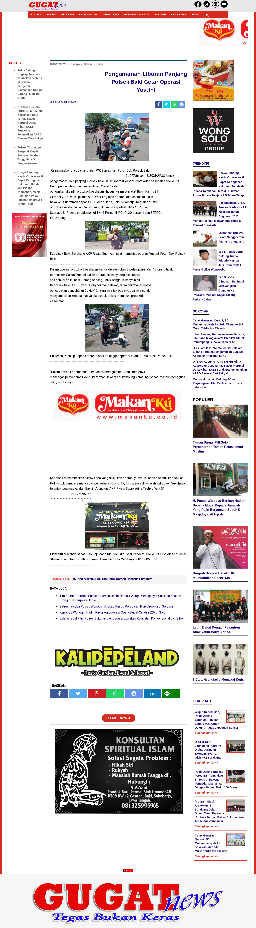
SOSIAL (196, 14)
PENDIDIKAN (111, 14)
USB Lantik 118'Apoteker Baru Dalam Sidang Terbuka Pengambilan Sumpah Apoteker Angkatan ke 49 (218, 351)
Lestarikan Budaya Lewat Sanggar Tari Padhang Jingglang (231, 237)
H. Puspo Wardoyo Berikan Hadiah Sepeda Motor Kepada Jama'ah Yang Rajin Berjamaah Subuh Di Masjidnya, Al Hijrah (219, 508)
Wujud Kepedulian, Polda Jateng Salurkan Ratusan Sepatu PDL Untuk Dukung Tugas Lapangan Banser (216, 720)
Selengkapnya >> (206, 733)
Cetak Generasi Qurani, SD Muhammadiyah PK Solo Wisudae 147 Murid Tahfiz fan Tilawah (218, 324)
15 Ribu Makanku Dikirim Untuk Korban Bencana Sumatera (112, 581)
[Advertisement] (128, 900)
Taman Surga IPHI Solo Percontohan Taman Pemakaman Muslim (218, 447)
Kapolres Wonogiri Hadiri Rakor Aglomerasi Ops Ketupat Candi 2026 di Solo (112, 614)
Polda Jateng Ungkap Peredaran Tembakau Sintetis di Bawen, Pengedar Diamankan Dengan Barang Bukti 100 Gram (216, 780)
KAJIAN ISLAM (88, 14)
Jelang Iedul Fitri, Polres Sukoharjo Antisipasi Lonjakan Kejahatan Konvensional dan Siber (122, 620)
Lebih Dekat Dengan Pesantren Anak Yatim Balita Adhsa (216, 630)
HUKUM (51, 14)
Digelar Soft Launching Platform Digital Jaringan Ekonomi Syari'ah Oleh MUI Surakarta (208, 750)
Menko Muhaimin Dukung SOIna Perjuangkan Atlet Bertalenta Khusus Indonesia (217, 383)
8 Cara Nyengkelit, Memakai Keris (218, 680)
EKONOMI (67, 14)
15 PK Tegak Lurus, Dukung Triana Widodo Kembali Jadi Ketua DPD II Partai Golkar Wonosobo (218, 260)
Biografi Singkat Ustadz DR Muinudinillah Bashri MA (213, 576)
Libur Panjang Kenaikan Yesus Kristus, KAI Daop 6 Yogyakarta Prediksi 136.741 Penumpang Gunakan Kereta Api (219, 338)
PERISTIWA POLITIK (136, 14)
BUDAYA (36, 14)
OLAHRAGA (178, 14)
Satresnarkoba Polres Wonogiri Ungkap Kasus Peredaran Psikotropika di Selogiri (116, 608)
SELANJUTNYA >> (118, 719)
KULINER (160, 14)
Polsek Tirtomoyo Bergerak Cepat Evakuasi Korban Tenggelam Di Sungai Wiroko (29, 155)
